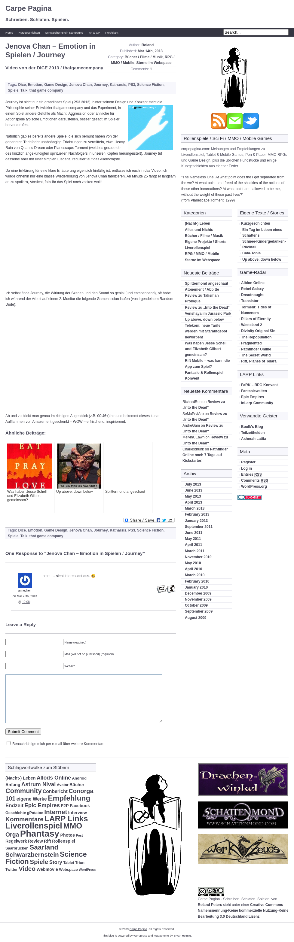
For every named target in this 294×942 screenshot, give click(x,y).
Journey (101, 85)
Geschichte (15, 813)
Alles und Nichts (199, 230)
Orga (12, 834)
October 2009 (196, 605)
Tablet (68, 863)
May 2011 (193, 539)
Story (55, 862)
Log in (246, 468)
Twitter (11, 870)
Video (27, 868)
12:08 (26, 602)
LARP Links (66, 818)
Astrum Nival (38, 784)
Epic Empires (252, 397)
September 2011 (199, 527)
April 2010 (193, 569)
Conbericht (55, 791)
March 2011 (194, 551)
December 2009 (198, 593)
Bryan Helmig (182, 935)
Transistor (250, 301)
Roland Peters (210, 905)
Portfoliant (111, 32)
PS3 (131, 85)
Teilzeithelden (253, 433)
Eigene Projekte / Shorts (205, 242)
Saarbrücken (17, 848)
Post (79, 835)
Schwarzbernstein (32, 854)
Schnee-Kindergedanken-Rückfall (264, 244)
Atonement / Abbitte (202, 289)
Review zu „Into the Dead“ (207, 307)
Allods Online (54, 778)
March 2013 (194, 508)
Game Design (55, 85)
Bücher (76, 784)
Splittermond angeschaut (206, 283)
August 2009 (195, 618)
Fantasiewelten (254, 391)
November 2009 (198, 599)
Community (23, 791)
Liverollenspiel (197, 248)
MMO (72, 826)
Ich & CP (94, 32)
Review (35, 841)
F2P (65, 805)
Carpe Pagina (28, 8)
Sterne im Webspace (153, 63)
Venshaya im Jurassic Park (208, 313)
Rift (47, 841)
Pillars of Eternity (256, 319)
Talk (23, 90)
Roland (148, 45)
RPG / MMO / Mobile (202, 254)
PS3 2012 (81, 102)
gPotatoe (35, 813)
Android (79, 778)
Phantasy (39, 833)
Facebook (80, 805)
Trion (79, 863)
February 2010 (197, 581)
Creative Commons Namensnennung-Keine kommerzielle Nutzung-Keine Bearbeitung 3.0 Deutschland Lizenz (243, 910)
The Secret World (256, 355)
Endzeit (14, 805)
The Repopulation (256, 337)
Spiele (13, 90)
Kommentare (24, 819)
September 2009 (199, 611)
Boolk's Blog (252, 427)
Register (248, 462)
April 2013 (193, 502)
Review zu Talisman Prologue (202, 298)
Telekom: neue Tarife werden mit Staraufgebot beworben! (206, 331)
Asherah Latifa (253, 439)
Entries (251, 474)
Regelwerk (16, 841)
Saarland (43, 847)
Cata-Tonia (251, 253)
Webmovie (47, 869)
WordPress (87, 869)
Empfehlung (69, 798)
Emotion (35, 85)
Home (9, 32)
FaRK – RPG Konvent (259, 385)
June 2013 (193, 490)
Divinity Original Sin (258, 331)
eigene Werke (32, 798)
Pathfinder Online (256, 349)
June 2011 (193, 533)
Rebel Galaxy (252, 289)
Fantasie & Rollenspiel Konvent (204, 375)
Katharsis (118, 85)
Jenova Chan (80, 85)
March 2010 (194, 575)
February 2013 (197, 514)
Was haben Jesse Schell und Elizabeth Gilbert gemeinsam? (205, 349)
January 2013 (196, 521)
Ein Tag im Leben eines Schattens (262, 233)
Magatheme (161, 935)
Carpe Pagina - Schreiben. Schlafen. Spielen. (234, 899)
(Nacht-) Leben (197, 223)
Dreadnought (252, 295)
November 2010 (198, 557)
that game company (46, 90)
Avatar (63, 785)
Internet (55, 811)
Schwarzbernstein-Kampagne (64, 32)
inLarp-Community (257, 403)
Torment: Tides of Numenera (256, 310)
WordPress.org (254, 486)
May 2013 (193, 496)
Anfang (12, 784)
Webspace (68, 870)
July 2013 (193, 484)
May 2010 (193, 563)
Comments (254, 480)
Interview (77, 812)
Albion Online (253, 283)
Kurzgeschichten (29, 32)
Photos (67, 835)
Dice (22, 85)
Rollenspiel (63, 841)
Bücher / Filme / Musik (144, 57)
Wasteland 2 (251, 325)
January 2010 (196, 587)
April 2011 (193, 545)
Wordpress (140, 935)
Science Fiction (150, 85)
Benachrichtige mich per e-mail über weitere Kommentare (58, 744)
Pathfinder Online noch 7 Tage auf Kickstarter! (205, 455)
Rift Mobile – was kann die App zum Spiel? (207, 363)
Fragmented (251, 343)
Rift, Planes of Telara (259, 361)
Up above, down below (204, 319)
